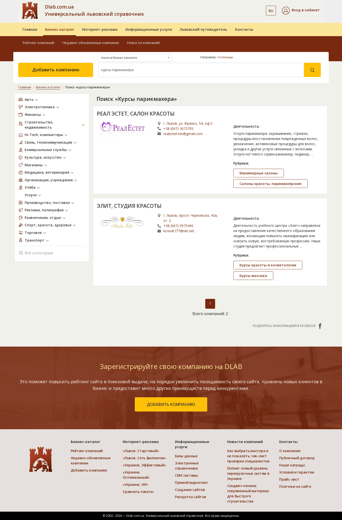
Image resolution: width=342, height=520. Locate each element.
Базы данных (186, 456)
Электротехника (40, 107)
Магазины (34, 165)
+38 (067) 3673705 (178, 128)
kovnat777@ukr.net (178, 231)
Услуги (30, 195)
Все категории (36, 252)
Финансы (33, 114)
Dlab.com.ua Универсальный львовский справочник (94, 10)
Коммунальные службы (46, 149)
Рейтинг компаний (38, 42)
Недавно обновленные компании (90, 42)
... (312, 154)
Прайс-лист (289, 479)
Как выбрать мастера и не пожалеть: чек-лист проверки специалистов (248, 455)
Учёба (30, 187)
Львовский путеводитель (203, 29)
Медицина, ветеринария (47, 172)
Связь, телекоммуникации (48, 142)
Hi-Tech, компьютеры (44, 134)
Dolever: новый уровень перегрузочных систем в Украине (248, 473)
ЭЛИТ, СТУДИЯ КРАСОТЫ (129, 205)
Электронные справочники (187, 466)
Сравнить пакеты (138, 491)
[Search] (201, 70)
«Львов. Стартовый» (141, 450)
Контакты (244, 29)
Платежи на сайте (295, 486)
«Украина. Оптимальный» (136, 475)
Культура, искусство (43, 157)
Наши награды (292, 465)
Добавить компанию (55, 70)
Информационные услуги (148, 29)
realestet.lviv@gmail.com (183, 133)
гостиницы (225, 57)
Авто (29, 99)
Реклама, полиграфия (44, 210)
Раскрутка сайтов (190, 496)
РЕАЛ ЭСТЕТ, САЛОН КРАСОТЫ (135, 113)
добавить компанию (171, 404)
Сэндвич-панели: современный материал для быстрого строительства (248, 493)
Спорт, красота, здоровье (48, 225)
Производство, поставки (47, 202)
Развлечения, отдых (43, 217)
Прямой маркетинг (191, 482)
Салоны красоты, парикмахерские (270, 183)
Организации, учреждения (49, 180)
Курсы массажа (253, 275)
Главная (29, 29)
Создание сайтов (190, 489)
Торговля (33, 232)
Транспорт (34, 240)
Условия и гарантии (296, 472)
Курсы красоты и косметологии (267, 265)
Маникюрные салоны (258, 173)
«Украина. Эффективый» (144, 465)
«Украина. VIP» (135, 484)
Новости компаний (143, 42)
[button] (301, 10)
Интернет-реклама (100, 29)
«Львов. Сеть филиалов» (144, 458)
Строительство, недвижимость (39, 125)
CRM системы (186, 475)
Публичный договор (296, 458)
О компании (289, 450)
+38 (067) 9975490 (178, 225)
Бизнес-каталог (59, 29)
